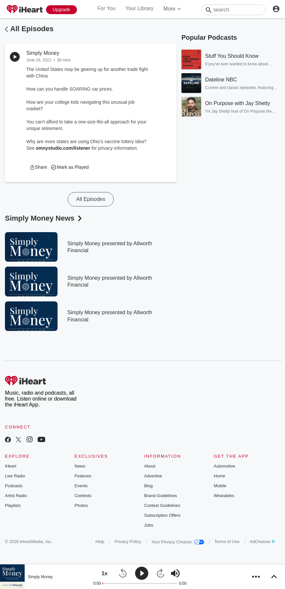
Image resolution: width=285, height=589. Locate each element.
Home (219, 475)
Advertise (153, 475)
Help (100, 541)
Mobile (220, 485)
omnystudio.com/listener (63, 148)
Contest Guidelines (162, 505)
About (149, 466)
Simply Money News (44, 218)
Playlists (13, 505)
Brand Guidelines (160, 495)
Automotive (224, 466)
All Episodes (32, 29)
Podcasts (13, 485)
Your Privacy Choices (177, 541)
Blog (148, 485)
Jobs (148, 525)
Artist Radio (16, 495)
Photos (81, 505)
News (80, 466)
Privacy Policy (127, 541)
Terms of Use (227, 541)
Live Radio (15, 475)
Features (83, 475)
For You (106, 8)
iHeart (10, 466)
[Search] (234, 10)
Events (81, 485)
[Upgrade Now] (61, 9)
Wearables (224, 495)
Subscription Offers (162, 515)
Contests (83, 495)
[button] (38, 167)
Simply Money (40, 577)
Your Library (139, 8)
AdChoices (262, 541)
